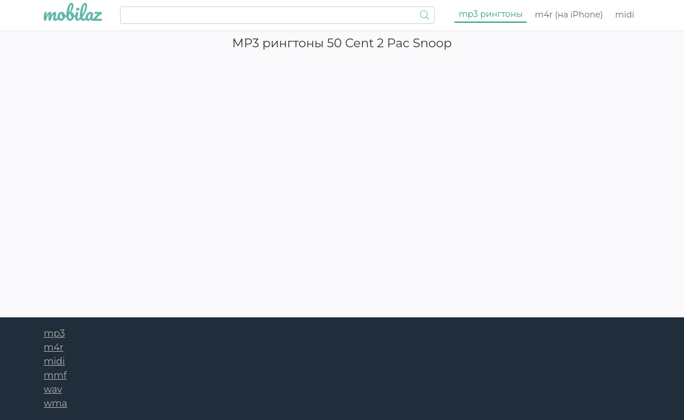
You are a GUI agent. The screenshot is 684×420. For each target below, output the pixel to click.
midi (624, 14)
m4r (569, 14)
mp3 (491, 14)
